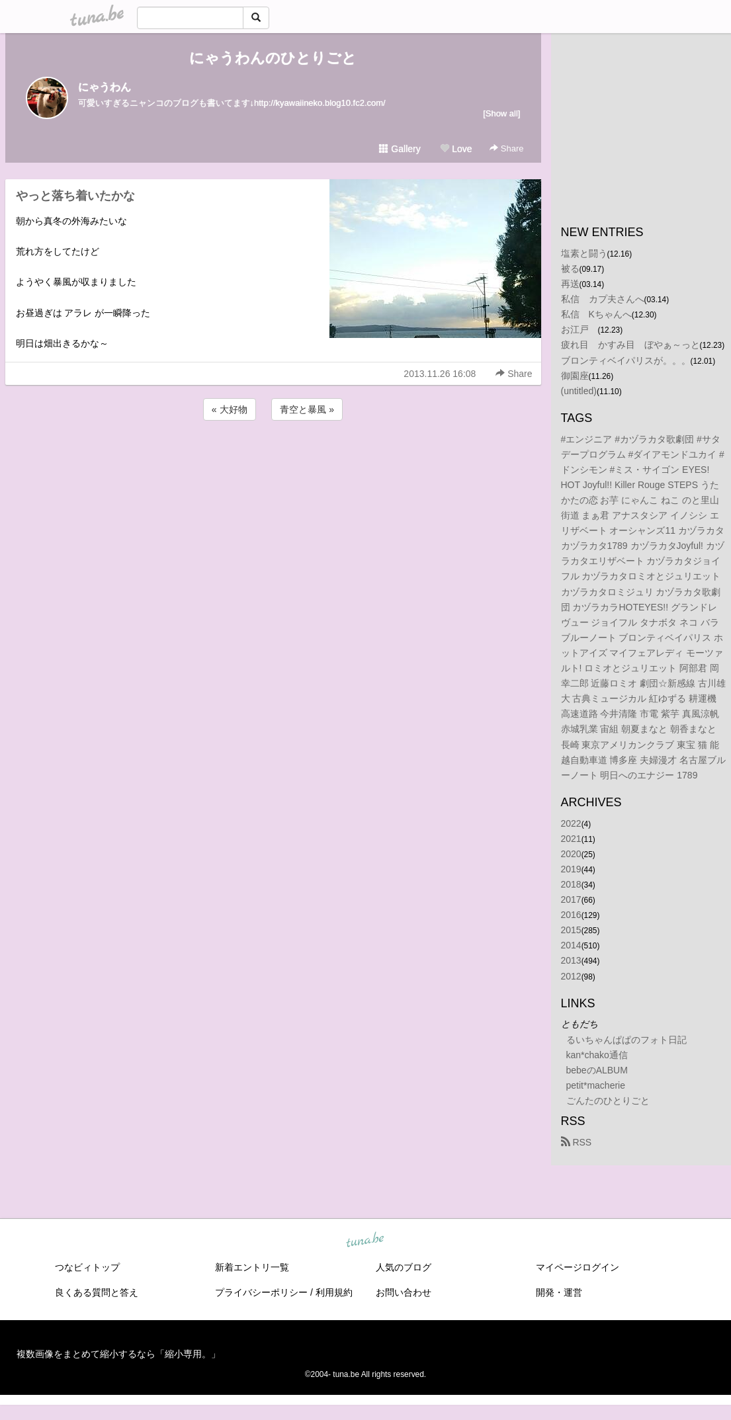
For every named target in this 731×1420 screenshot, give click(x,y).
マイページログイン (577, 1267)
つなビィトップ (87, 1267)
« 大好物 (229, 409)
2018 (571, 884)
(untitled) (579, 391)
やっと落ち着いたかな (75, 195)
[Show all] (501, 113)
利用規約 (334, 1292)
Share (506, 148)
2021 (571, 838)
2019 (571, 869)
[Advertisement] (273, 459)
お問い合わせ (403, 1292)
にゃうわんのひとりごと (273, 58)
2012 (571, 976)
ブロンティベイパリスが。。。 (626, 360)
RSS (576, 1142)
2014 (571, 945)
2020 (571, 854)
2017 (571, 899)
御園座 (575, 375)
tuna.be (365, 1241)
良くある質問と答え (96, 1292)
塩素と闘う (584, 253)
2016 (571, 914)
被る (570, 268)
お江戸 (579, 329)
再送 (570, 283)
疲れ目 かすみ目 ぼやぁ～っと (630, 344)
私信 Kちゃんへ (596, 314)
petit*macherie (596, 1085)
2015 (571, 930)
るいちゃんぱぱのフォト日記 (626, 1039)
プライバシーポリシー (261, 1292)
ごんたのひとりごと (608, 1100)
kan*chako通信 (597, 1055)
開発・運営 (559, 1292)
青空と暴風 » (307, 409)
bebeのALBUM (597, 1070)
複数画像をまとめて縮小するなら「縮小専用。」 (118, 1354)
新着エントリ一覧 (252, 1267)
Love (456, 149)
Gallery (399, 149)
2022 (571, 823)
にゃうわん (104, 87)
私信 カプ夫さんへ (602, 299)
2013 (571, 960)
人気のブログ (403, 1267)
